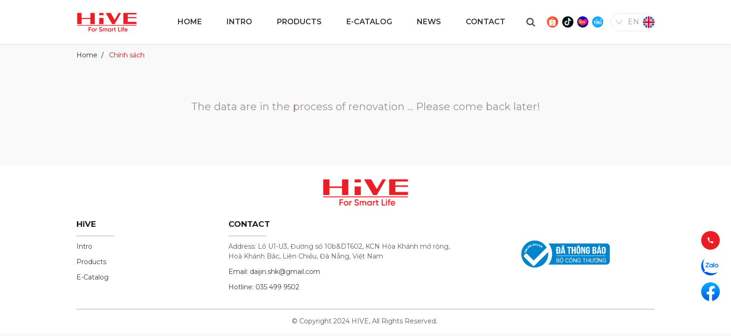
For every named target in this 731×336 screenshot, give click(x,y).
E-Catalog (92, 277)
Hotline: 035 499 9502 (263, 287)
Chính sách (127, 55)
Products (91, 262)
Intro (84, 246)
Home (86, 55)
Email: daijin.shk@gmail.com (274, 271)
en (633, 21)
